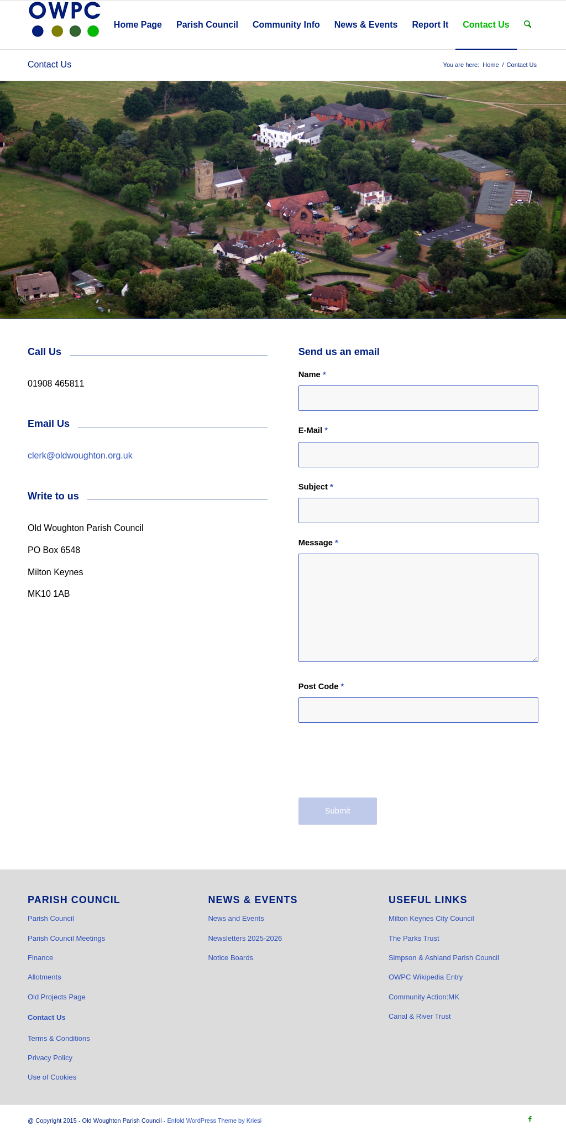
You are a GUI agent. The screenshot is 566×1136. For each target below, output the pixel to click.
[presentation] (382, 765)
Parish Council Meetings (66, 938)
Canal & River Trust (420, 1016)
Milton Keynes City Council (431, 918)
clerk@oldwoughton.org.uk (80, 455)
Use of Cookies (52, 1077)
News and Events (236, 918)
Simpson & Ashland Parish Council (444, 957)
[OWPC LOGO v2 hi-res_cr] (65, 25)
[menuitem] (138, 25)
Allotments (44, 977)
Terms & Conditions (59, 1038)
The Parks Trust (414, 938)
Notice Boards (230, 957)
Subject (315, 486)
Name (312, 374)
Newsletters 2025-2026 (245, 938)
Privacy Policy (50, 1058)
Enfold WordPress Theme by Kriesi (214, 1120)
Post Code (321, 686)
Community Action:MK (424, 997)
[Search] (527, 25)
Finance (40, 957)
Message (318, 542)
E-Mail (313, 430)
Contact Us (49, 64)
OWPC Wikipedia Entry (426, 977)
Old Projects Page (57, 997)
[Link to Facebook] (530, 1119)
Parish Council (51, 918)
